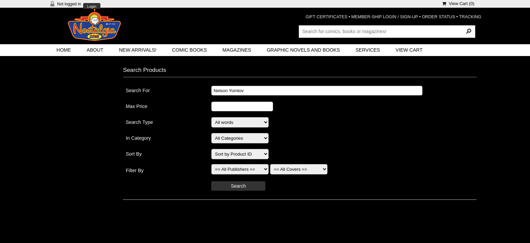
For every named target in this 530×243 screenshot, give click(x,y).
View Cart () (458, 3)
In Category (138, 138)
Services (368, 50)
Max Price (136, 106)
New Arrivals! (137, 50)
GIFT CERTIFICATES (326, 16)
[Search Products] (387, 31)
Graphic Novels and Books (303, 50)
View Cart (409, 50)
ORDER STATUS (438, 16)
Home (63, 50)
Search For (138, 90)
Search (238, 186)
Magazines (236, 50)
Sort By (134, 154)
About (95, 50)
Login (91, 6)
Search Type (139, 122)
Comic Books (189, 50)
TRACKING (470, 16)
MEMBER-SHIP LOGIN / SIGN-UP (384, 16)
